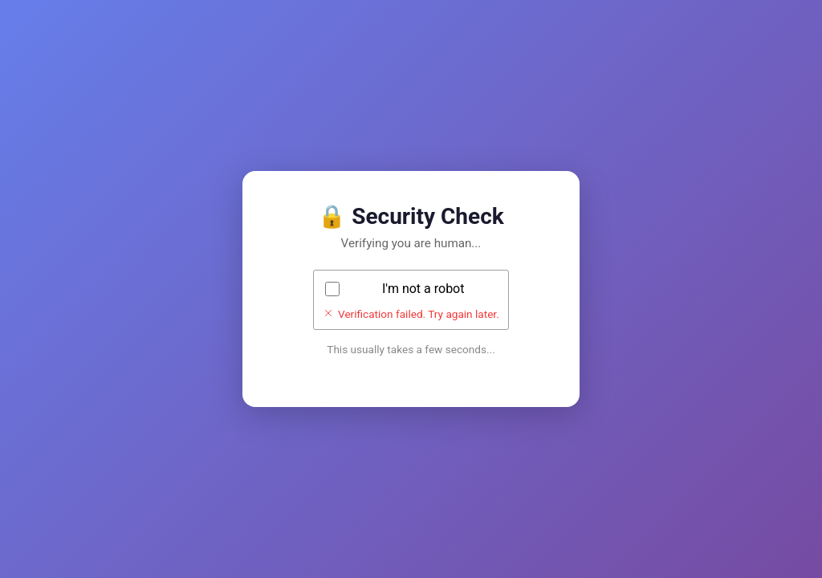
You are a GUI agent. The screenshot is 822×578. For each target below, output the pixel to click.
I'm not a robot (423, 288)
